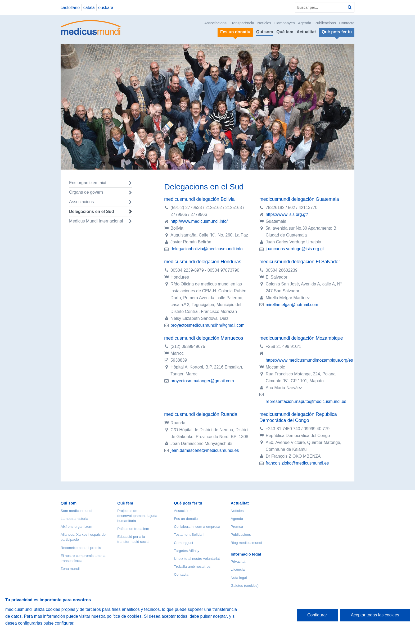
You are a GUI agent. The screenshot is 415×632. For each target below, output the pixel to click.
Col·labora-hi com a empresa (197, 527)
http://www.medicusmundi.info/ (199, 221)
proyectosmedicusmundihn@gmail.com (207, 325)
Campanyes (284, 23)
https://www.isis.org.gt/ (287, 214)
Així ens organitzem (76, 527)
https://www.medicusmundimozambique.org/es (309, 360)
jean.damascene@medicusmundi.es (204, 450)
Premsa (237, 527)
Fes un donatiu (186, 519)
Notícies (264, 23)
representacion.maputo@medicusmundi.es (306, 401)
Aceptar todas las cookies (375, 615)
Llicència (238, 569)
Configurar (317, 615)
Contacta (346, 23)
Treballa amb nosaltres (192, 567)
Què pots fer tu (188, 503)
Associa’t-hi (183, 511)
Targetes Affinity (186, 551)
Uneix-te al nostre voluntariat (197, 559)
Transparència (242, 23)
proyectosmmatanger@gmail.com (202, 381)
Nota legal (239, 578)
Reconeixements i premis (81, 548)
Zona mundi (70, 569)
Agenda (304, 23)
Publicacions (325, 23)
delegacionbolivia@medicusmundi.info (206, 249)
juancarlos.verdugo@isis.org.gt (295, 249)
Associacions (215, 23)
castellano (70, 7)
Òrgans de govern (86, 192)
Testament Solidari (189, 534)
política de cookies (124, 616)
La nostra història (74, 519)
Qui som (264, 32)
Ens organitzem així (87, 182)
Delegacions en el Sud (91, 211)
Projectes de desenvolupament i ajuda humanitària (137, 516)
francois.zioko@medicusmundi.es (297, 463)
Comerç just (183, 543)
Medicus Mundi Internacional (96, 221)
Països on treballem (133, 529)
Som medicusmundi (76, 511)
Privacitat (238, 561)
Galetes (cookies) (245, 586)
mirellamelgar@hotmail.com (292, 304)
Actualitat (306, 32)
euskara (105, 7)
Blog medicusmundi (246, 543)
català (89, 7)
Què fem (284, 32)
